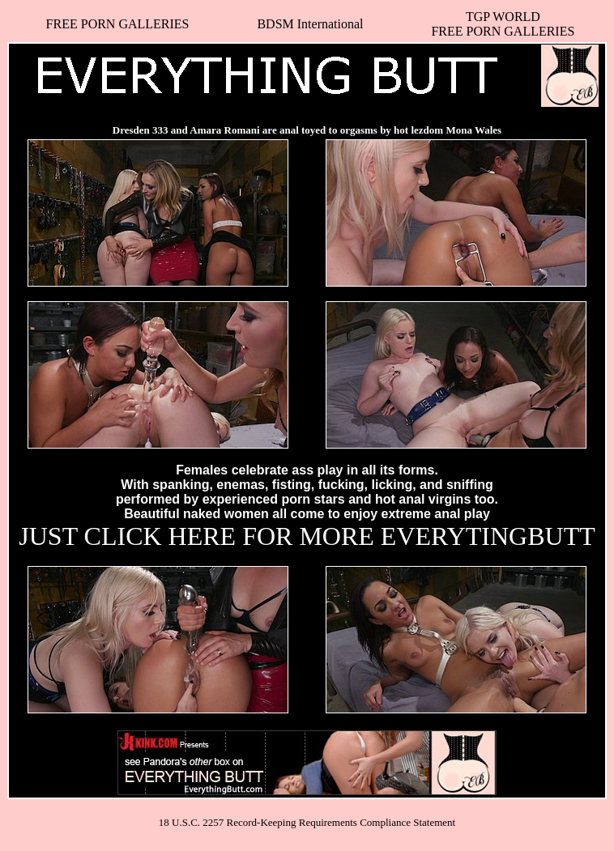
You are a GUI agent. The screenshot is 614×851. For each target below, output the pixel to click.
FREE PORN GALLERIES (118, 24)
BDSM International (310, 24)
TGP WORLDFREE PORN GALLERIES (502, 24)
